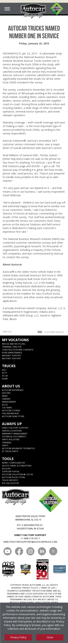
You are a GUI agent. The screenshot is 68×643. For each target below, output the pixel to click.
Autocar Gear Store (13, 416)
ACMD (5, 378)
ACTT (4, 372)
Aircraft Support (11, 355)
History (6, 393)
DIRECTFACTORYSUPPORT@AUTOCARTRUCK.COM (30, 541)
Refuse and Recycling (13, 343)
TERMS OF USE (47, 587)
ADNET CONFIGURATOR (13, 462)
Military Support (11, 358)
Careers (6, 398)
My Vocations (15, 340)
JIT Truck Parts (10, 451)
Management (9, 401)
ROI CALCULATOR (10, 483)
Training (6, 442)
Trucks (9, 366)
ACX (4, 369)
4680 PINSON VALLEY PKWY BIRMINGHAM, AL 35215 (30, 517)
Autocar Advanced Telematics (18, 448)
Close (50, 637)
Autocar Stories (11, 410)
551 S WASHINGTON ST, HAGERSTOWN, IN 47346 (30, 526)
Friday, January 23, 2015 (34, 43)
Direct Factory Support (15, 427)
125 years (7, 407)
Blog (5, 404)
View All (7, 331)
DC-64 (5, 375)
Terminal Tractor (12, 346)
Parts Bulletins (11, 439)
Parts (5, 445)
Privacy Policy (18, 637)
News (5, 396)
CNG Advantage (10, 413)
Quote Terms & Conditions (17, 465)
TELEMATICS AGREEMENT (19, 590)
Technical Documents (14, 436)
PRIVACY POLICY (30, 587)
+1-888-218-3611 (30, 538)
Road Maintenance (12, 352)
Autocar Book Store (13, 477)
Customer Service (54, 332)
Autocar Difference (12, 390)
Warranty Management (15, 433)
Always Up (12, 423)
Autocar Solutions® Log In (17, 474)
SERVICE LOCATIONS (12, 430)
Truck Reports (10, 480)
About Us (11, 386)
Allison (6, 468)
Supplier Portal (11, 471)
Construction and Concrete (17, 349)
